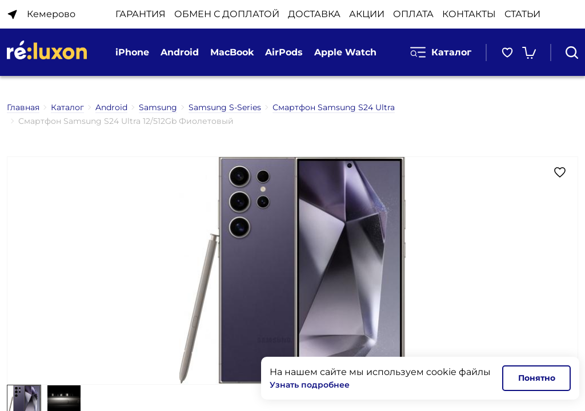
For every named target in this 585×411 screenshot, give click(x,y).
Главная (23, 107)
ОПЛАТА (413, 14)
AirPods (284, 52)
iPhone (132, 52)
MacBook (232, 52)
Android (180, 52)
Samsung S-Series (225, 107)
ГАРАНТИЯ (140, 14)
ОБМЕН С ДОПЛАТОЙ (226, 14)
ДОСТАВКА (314, 14)
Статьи (522, 14)
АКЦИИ (366, 14)
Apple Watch (345, 52)
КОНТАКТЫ (469, 14)
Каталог (440, 52)
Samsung (158, 107)
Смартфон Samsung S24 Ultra (334, 107)
